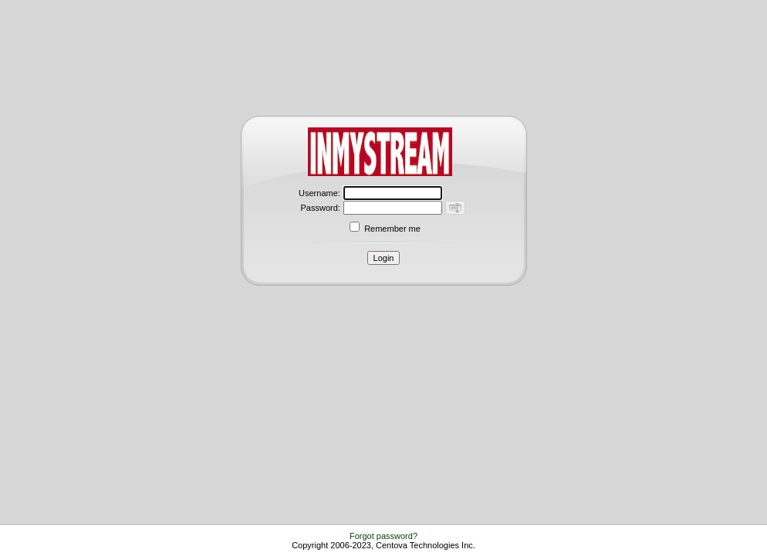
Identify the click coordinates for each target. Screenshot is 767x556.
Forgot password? (383, 536)
